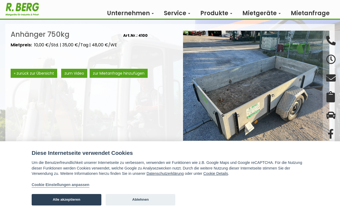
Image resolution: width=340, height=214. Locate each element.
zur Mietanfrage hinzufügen (118, 81)
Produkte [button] (216, 13)
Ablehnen (140, 199)
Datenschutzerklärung (165, 173)
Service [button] (177, 13)
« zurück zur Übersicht (34, 81)
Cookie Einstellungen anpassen (60, 185)
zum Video (74, 81)
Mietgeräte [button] (261, 13)
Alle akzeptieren (66, 199)
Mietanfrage (310, 13)
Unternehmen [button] (130, 13)
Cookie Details (215, 173)
